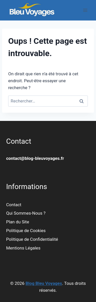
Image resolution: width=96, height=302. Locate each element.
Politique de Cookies (26, 230)
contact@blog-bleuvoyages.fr (35, 158)
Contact (13, 204)
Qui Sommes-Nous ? (26, 213)
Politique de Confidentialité (32, 239)
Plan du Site (17, 221)
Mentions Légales (23, 248)
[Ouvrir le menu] (85, 10)
